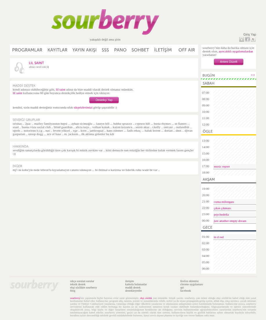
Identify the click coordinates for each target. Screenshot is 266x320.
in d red (219, 237)
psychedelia (221, 214)
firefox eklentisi (189, 281)
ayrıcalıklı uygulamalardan (236, 51)
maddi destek (133, 287)
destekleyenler (133, 290)
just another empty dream (230, 220)
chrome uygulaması (191, 284)
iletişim (129, 281)
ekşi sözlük (146, 298)
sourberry (75, 298)
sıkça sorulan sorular (82, 281)
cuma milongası (224, 201)
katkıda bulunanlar (136, 284)
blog (72, 290)
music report (222, 166)
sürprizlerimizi (83, 107)
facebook (185, 290)
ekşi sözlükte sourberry (83, 287)
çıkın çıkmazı (222, 208)
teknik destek (77, 284)
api (182, 287)
